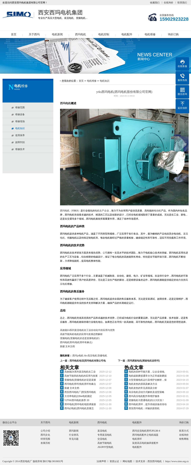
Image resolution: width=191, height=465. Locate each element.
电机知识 (104, 80)
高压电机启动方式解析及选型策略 (146, 392)
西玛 (62, 210)
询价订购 (173, 34)
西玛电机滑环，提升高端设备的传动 (148, 404)
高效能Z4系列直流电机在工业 (80, 371)
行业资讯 (73, 434)
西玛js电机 (77, 355)
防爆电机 (102, 355)
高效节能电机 (104, 443)
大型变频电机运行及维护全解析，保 (148, 379)
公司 (105, 253)
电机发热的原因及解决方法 (143, 384)
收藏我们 (155, 3)
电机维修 (150, 34)
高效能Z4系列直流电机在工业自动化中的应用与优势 (87, 330)
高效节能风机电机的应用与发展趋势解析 (81, 334)
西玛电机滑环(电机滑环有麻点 (80, 384)
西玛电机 (80, 34)
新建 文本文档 (67, 346)
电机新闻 (57, 34)
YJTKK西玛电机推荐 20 (76, 400)
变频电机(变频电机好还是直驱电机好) (79, 338)
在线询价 (168, 3)
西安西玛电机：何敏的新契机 (144, 408)
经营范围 (45, 439)
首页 (13, 34)
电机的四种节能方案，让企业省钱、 (148, 371)
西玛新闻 (73, 430)
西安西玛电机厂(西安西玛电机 (80, 392)
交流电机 (102, 439)
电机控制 (103, 34)
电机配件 (126, 34)
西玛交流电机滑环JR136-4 (146, 430)
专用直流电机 (104, 434)
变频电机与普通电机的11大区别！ (147, 400)
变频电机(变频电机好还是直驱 (80, 379)
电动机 (157, 210)
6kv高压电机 (90, 355)
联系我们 (182, 3)
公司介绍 (45, 430)
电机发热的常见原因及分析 (143, 388)
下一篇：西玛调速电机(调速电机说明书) (139, 360)
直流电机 (102, 430)
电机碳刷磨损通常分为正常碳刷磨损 (148, 375)
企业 (106, 210)
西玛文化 (45, 434)
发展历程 (45, 443)
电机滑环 (137, 439)
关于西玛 (34, 34)
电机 (67, 210)
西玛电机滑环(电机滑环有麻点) (76, 342)
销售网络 (184, 439)
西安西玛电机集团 (19, 15)
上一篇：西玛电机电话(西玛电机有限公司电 (83, 360)
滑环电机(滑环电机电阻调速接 (80, 404)
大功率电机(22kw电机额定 (78, 396)
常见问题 (73, 439)
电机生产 (99, 210)
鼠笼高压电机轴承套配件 (145, 443)
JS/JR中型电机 (105, 447)
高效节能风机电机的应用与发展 (81, 375)
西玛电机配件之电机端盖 (145, 434)
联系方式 (184, 430)
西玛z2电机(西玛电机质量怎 (79, 408)
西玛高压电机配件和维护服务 (144, 396)
